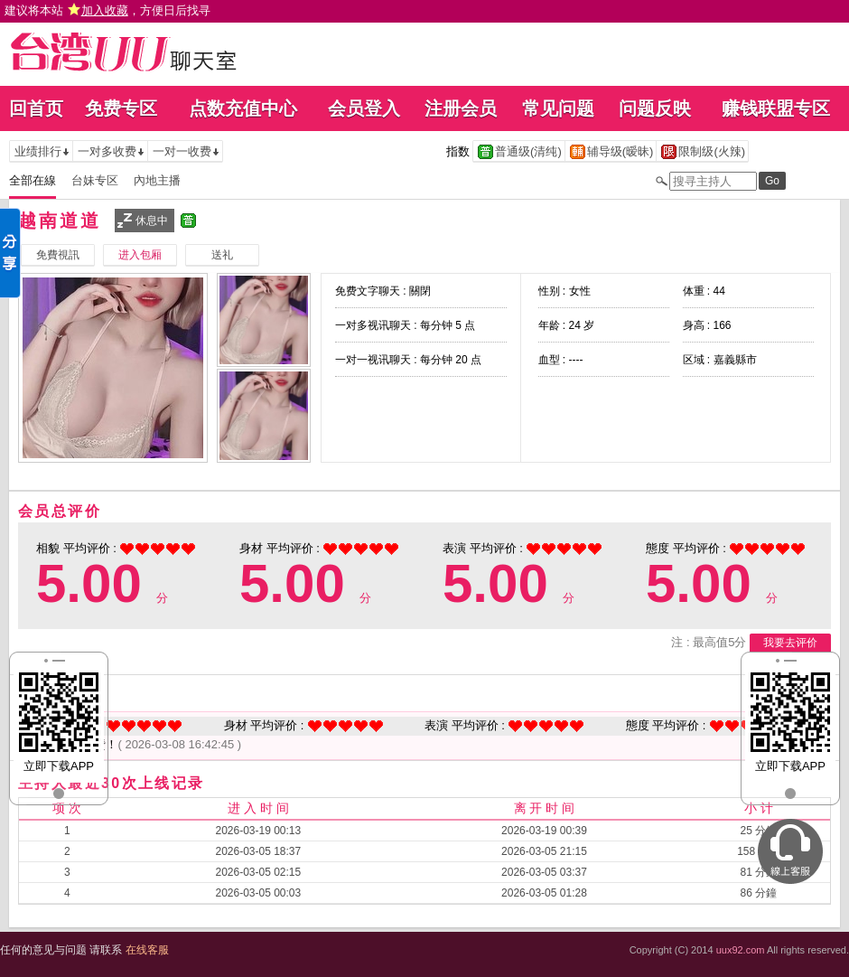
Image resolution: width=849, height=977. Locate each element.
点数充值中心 (243, 108)
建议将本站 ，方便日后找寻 (107, 10)
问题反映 (655, 108)
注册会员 (460, 108)
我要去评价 (790, 642)
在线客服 (147, 950)
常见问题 (558, 108)
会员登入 (364, 108)
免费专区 (121, 108)
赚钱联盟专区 (776, 108)
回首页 (36, 108)
